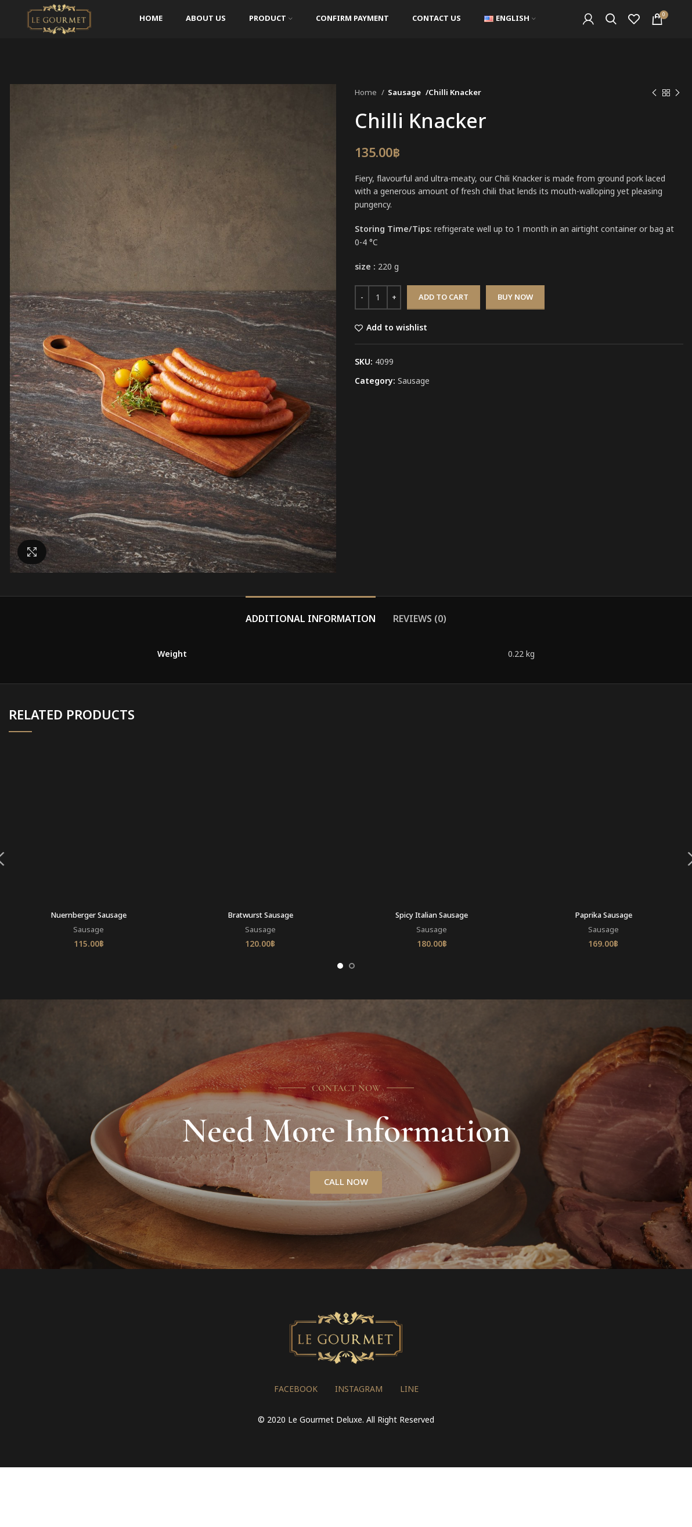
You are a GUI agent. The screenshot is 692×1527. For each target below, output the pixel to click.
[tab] (311, 613)
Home (367, 93)
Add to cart (443, 297)
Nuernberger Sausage (89, 915)
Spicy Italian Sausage (432, 915)
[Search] (611, 30)
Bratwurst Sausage (260, 915)
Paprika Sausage (603, 915)
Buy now (515, 297)
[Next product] (677, 93)
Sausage (404, 93)
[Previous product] (654, 93)
